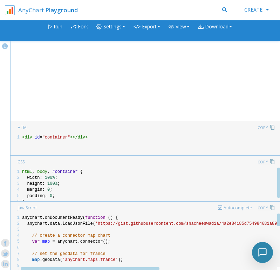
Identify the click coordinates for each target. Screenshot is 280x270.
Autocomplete (238, 208)
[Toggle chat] (262, 252)
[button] (179, 31)
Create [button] (256, 9)
